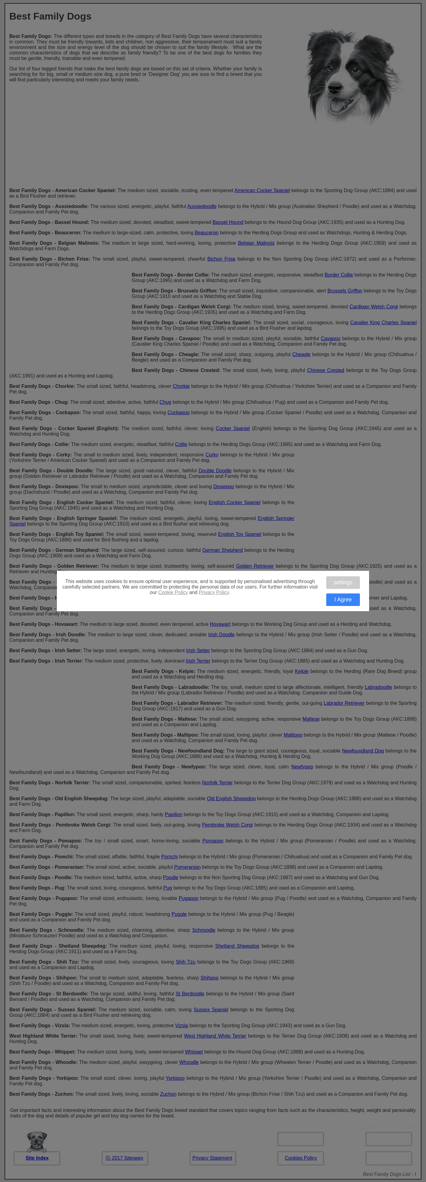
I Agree (343, 600)
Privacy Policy (214, 592)
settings (343, 582)
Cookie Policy (173, 592)
